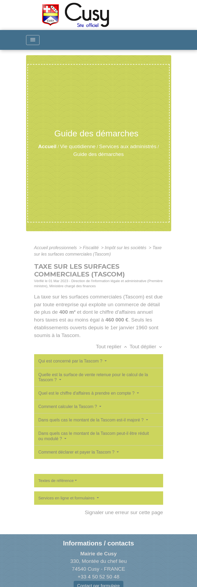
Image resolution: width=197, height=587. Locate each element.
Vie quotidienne (78, 146)
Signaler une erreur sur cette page (124, 512)
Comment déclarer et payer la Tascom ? (77, 452)
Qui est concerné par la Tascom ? (71, 361)
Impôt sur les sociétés (126, 247)
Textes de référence (56, 480)
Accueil (47, 146)
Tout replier (113, 346)
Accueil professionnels (56, 247)
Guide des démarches (98, 154)
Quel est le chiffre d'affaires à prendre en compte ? (87, 393)
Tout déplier (146, 346)
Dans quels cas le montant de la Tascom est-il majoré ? (91, 420)
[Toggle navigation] (33, 40)
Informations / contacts (98, 543)
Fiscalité (91, 247)
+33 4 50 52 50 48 (98, 576)
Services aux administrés (127, 146)
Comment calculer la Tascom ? (68, 406)
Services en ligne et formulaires (67, 498)
